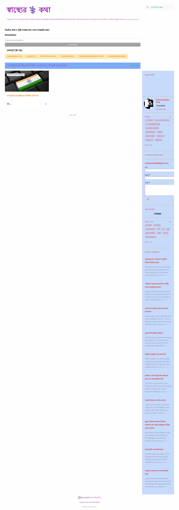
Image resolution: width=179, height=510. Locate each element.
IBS (168, 229)
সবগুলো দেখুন (134, 65)
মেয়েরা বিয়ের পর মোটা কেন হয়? (155, 400)
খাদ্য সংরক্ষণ (157, 225)
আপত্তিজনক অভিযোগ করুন (154, 155)
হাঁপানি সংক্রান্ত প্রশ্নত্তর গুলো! (47, 56)
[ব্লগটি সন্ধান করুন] (162, 7)
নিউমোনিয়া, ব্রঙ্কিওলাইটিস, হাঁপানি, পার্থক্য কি (91, 56)
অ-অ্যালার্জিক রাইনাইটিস (152, 128)
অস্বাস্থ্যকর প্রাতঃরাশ (151, 237)
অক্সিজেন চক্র (160, 136)
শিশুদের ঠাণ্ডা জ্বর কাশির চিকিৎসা (116, 56)
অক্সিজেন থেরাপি (150, 136)
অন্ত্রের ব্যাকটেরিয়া (150, 233)
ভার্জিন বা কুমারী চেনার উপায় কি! (155, 354)
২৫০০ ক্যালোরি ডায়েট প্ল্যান (162, 120)
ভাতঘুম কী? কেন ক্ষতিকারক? (154, 449)
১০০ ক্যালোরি (149, 120)
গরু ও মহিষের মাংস (150, 229)
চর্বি (158, 229)
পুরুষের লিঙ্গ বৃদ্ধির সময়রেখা (154, 333)
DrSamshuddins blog (162, 101)
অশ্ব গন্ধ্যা (165, 233)
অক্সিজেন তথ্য (149, 140)
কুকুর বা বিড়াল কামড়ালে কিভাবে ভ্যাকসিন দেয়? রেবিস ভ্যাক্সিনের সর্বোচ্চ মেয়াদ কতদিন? (157, 425)
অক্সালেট (160, 132)
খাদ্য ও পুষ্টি (148, 225)
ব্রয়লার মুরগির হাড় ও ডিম (14, 56)
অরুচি (159, 233)
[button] (45, 104)
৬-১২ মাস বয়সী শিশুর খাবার (153, 124)
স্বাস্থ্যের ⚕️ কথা (28, 10)
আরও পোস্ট (72, 115)
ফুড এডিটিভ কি (30, 56)
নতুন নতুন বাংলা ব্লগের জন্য (89, 506)
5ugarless (82, 502)
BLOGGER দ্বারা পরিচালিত (89, 498)
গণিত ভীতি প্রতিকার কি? (67, 56)
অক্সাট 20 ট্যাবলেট (150, 132)
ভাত (163, 229)
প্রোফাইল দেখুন (161, 109)
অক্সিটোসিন (158, 140)
